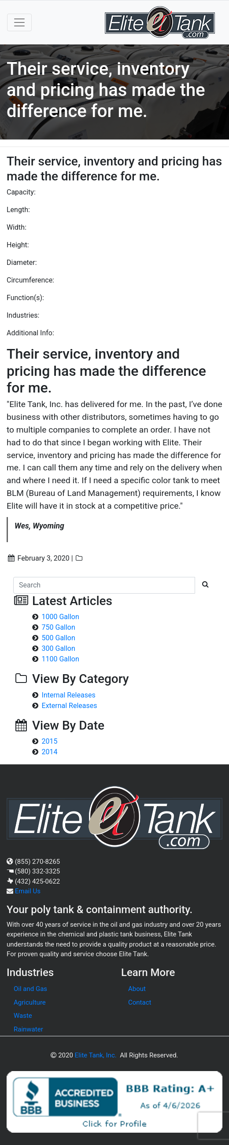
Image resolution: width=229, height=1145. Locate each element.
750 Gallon (58, 627)
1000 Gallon (60, 617)
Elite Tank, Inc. (96, 1055)
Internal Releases (69, 695)
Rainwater (28, 1029)
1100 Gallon (60, 659)
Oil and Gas (30, 989)
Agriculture (30, 1002)
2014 (50, 752)
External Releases (69, 705)
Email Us (28, 891)
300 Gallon (58, 648)
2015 (50, 741)
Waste (23, 1016)
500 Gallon (58, 638)
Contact (139, 1002)
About (137, 989)
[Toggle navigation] (19, 22)
